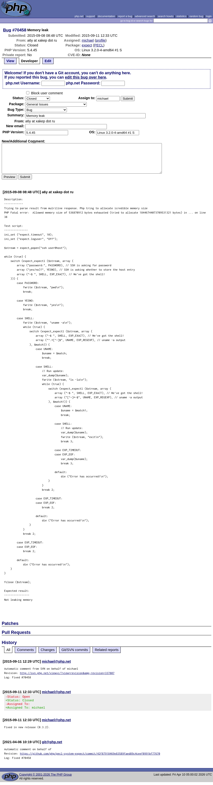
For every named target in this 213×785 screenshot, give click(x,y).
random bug (196, 16)
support (90, 16)
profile (100, 40)
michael (88, 40)
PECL (98, 45)
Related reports (106, 650)
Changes (48, 650)
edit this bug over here (85, 77)
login (209, 16)
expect (87, 45)
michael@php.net (56, 661)
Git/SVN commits (74, 650)
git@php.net (52, 745)
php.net (79, 16)
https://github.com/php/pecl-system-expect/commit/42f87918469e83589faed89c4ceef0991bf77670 (90, 756)
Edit (48, 61)
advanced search (145, 16)
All (8, 650)
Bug (7, 30)
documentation (106, 16)
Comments (25, 650)
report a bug (125, 16)
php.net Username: (23, 83)
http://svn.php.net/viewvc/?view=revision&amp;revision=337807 (67, 672)
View (10, 61)
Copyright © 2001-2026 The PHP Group (45, 777)
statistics (181, 16)
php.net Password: (83, 83)
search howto (165, 16)
